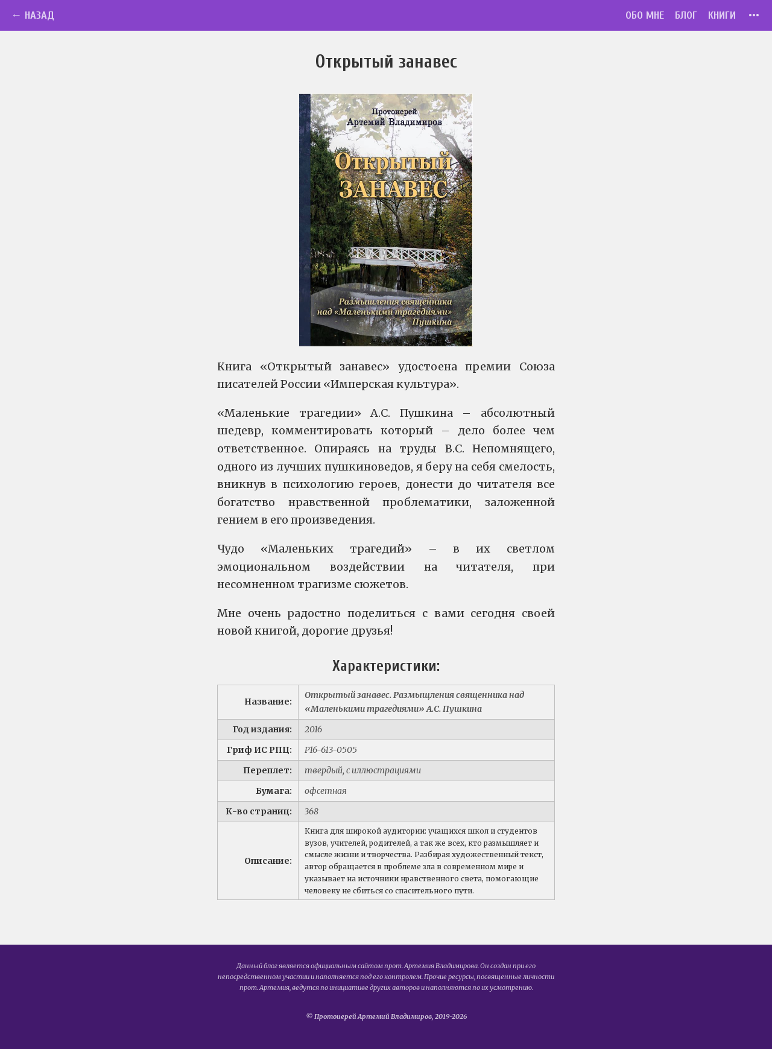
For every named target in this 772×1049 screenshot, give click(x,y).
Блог (686, 15)
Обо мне (644, 15)
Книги (722, 15)
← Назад (32, 15)
